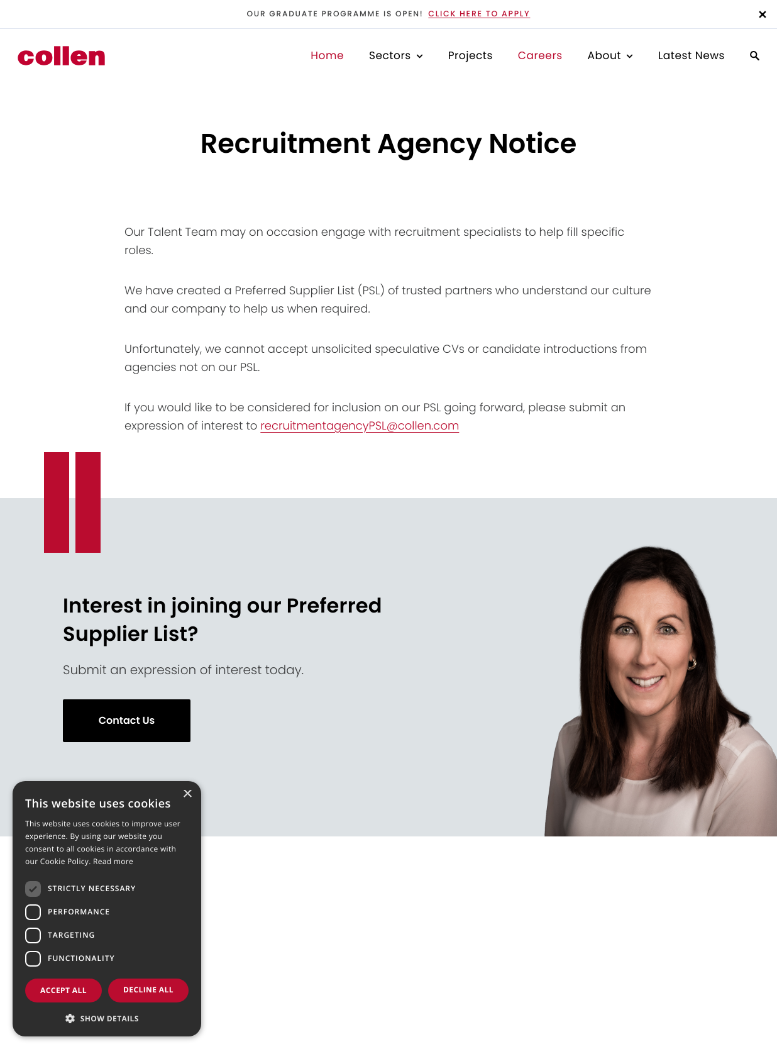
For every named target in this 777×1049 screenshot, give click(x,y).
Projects (470, 55)
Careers (540, 55)
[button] (107, 1017)
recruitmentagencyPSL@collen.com (359, 426)
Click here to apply (479, 14)
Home (327, 55)
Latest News (691, 55)
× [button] (187, 794)
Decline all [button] (148, 989)
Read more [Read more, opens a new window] (113, 861)
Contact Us (127, 720)
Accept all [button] (63, 990)
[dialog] (107, 908)
